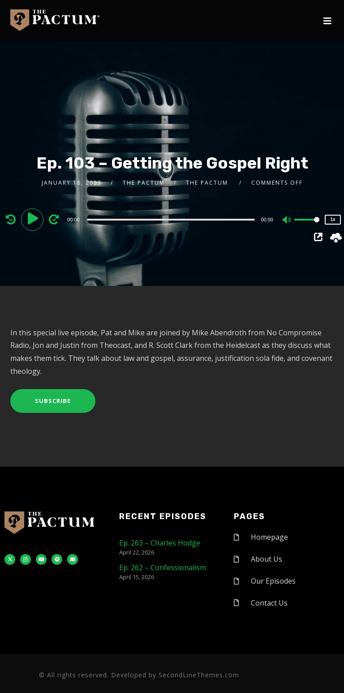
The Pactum (144, 182)
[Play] (34, 219)
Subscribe (53, 401)
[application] (172, 219)
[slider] (171, 220)
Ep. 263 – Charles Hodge (159, 543)
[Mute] (287, 220)
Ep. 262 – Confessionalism (162, 567)
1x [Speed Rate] (332, 219)
